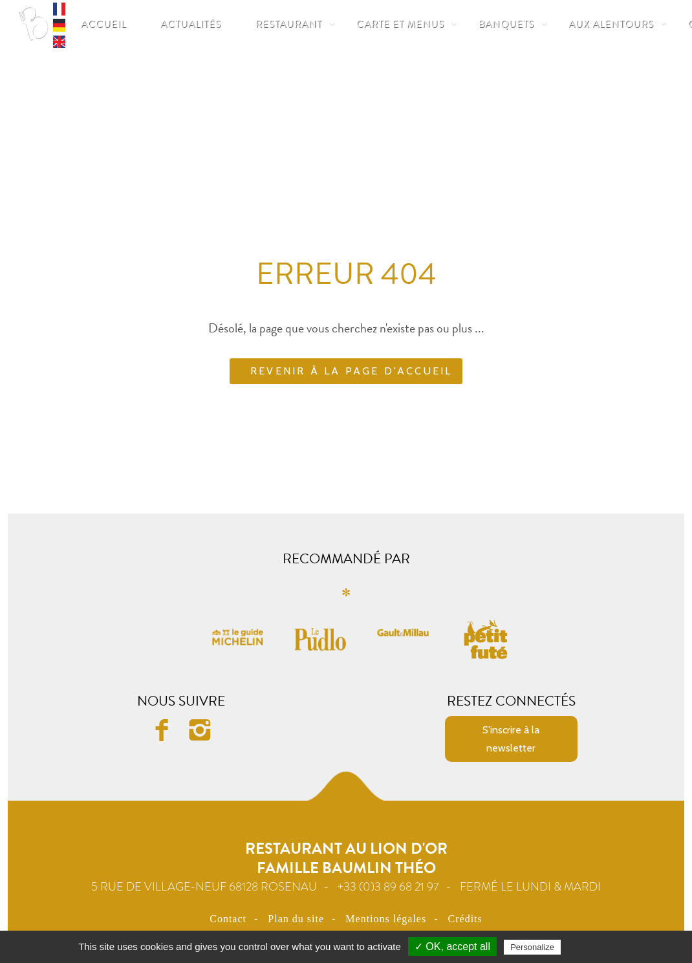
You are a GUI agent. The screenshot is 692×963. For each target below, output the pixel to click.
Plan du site (296, 918)
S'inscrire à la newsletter (510, 738)
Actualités (190, 24)
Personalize (532, 947)
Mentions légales (385, 918)
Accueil (103, 24)
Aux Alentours (611, 24)
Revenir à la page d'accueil (351, 371)
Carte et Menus (400, 24)
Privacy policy (595, 947)
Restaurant (288, 24)
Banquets (506, 24)
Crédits (465, 918)
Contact (228, 918)
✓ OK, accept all (452, 946)
